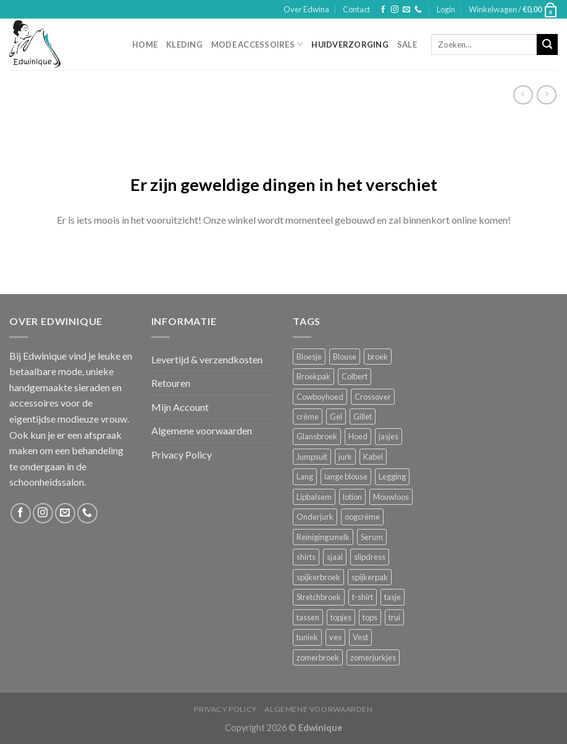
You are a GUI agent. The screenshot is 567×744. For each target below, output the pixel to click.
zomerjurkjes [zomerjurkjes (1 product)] (373, 657)
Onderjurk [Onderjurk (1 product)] (315, 517)
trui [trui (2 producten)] (394, 617)
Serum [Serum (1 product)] (372, 537)
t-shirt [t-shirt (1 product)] (362, 597)
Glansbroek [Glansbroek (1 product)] (316, 436)
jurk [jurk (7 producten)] (345, 457)
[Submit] (547, 44)
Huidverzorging (349, 44)
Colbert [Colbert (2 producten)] (355, 376)
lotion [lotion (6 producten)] (352, 497)
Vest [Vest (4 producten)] (360, 637)
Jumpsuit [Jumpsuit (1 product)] (311, 457)
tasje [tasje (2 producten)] (392, 597)
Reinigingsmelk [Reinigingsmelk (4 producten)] (323, 537)
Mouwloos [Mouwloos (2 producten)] (391, 497)
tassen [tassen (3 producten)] (307, 617)
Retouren (170, 383)
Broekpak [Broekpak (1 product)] (313, 376)
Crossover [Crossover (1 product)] (373, 397)
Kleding (184, 44)
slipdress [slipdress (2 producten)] (369, 557)
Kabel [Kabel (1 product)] (373, 457)
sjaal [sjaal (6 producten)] (335, 557)
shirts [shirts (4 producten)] (306, 557)
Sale (407, 44)
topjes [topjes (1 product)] (340, 617)
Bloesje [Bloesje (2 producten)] (309, 356)
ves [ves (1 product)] (335, 637)
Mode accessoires (257, 44)
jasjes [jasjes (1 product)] (388, 436)
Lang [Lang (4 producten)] (304, 476)
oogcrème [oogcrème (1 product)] (362, 517)
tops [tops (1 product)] (370, 617)
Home (145, 44)
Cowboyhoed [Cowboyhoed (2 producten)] (319, 397)
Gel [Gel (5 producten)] (336, 416)
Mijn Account (180, 407)
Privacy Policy (181, 454)
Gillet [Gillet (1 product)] (362, 416)
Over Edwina (306, 9)
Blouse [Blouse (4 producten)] (344, 356)
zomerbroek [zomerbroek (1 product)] (317, 657)
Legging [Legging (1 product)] (392, 476)
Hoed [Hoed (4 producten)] (358, 436)
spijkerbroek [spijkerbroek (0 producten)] (318, 577)
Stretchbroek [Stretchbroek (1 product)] (318, 597)
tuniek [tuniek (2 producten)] (307, 637)
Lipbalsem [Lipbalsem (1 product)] (314, 497)
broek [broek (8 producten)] (378, 356)
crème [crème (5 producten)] (307, 416)
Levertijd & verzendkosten (206, 359)
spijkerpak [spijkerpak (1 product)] (369, 577)
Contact (356, 9)
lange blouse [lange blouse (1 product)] (346, 476)
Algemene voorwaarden (201, 430)
